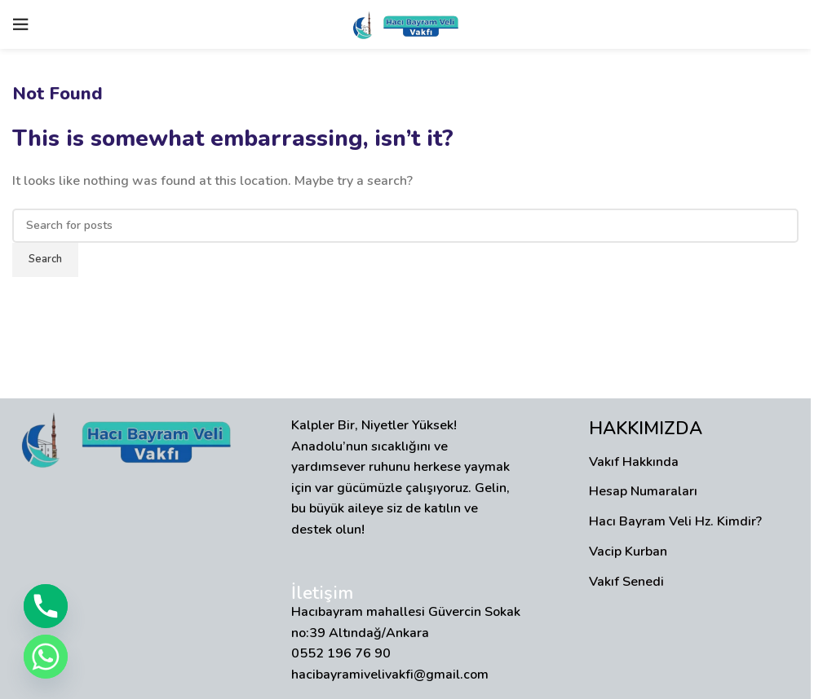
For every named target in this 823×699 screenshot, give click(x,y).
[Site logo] (405, 24)
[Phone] (46, 606)
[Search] (405, 226)
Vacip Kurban (628, 552)
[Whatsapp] (46, 657)
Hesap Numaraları (643, 491)
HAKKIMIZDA (645, 428)
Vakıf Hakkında (634, 462)
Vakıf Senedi (626, 582)
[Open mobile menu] (20, 24)
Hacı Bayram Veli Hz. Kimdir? (675, 521)
